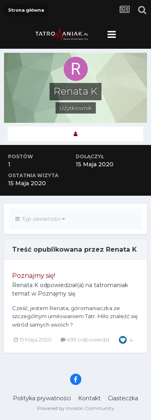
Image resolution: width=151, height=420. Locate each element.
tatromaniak (111, 285)
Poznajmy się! (33, 275)
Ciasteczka (123, 398)
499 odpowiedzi (84, 339)
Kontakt (89, 398)
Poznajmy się (56, 293)
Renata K (25, 285)
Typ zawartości (40, 218)
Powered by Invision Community (75, 408)
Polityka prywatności (42, 398)
